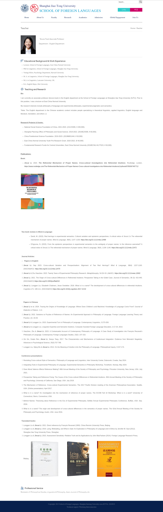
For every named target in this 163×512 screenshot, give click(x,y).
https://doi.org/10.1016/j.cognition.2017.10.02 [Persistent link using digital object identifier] (69, 289)
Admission (98, 18)
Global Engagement (117, 18)
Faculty (54, 18)
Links (124, 10)
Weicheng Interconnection (87, 507)
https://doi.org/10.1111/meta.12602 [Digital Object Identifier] (127, 273)
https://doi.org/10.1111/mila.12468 (93, 240)
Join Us (135, 18)
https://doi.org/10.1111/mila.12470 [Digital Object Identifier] (47, 269)
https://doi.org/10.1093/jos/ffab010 (47, 281)
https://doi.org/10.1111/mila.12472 (124, 248)
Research (67, 18)
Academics (83, 18)
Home (26, 18)
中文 (136, 10)
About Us (40, 18)
